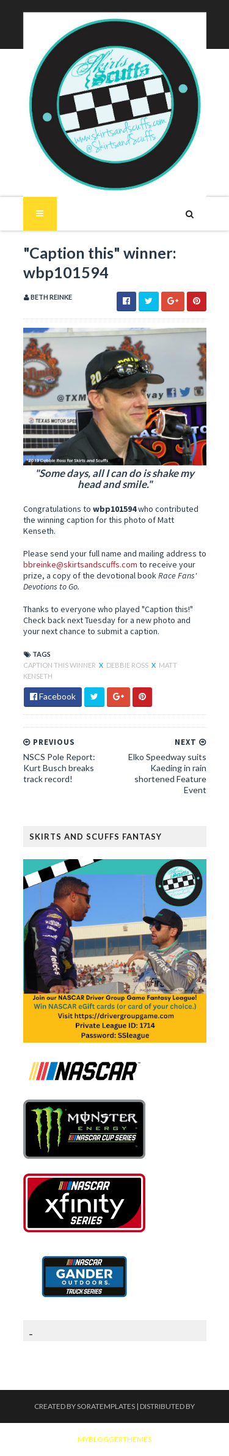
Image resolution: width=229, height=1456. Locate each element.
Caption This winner (60, 665)
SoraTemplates (106, 1406)
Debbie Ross (128, 665)
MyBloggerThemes (114, 1439)
